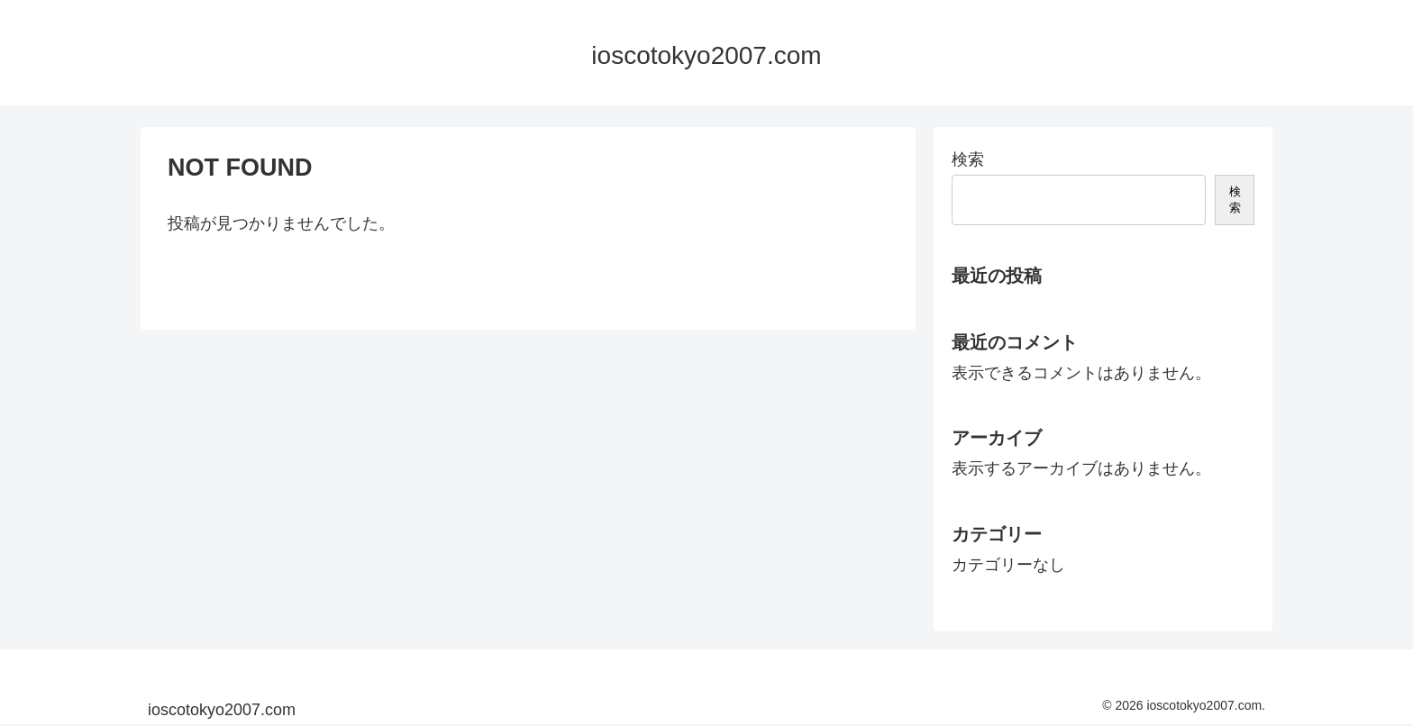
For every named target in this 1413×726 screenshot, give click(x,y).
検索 (968, 159)
